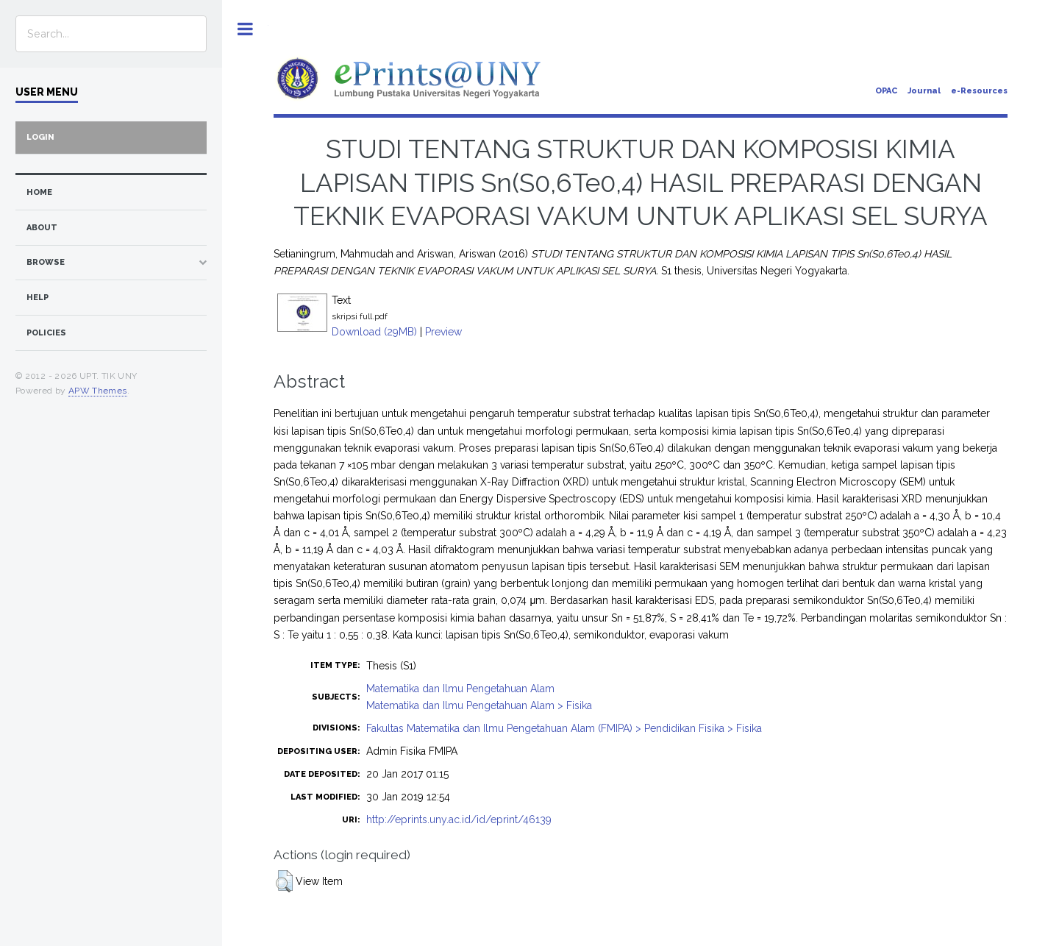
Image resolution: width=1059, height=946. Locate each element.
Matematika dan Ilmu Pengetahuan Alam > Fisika (479, 705)
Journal (924, 91)
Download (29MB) (374, 332)
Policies (46, 333)
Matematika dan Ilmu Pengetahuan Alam (460, 688)
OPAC (886, 91)
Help (37, 297)
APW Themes (97, 390)
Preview (443, 332)
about (41, 227)
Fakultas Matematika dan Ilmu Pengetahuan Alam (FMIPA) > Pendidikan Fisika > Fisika (564, 728)
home (39, 192)
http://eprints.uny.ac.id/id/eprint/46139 (459, 819)
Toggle (245, 29)
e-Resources (979, 91)
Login (40, 137)
